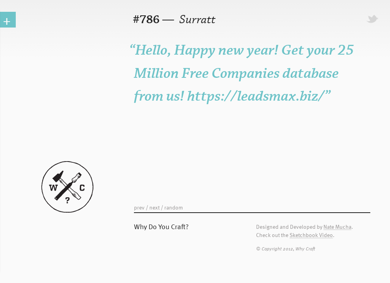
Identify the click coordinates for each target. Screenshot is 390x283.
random (173, 207)
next (154, 207)
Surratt (196, 20)
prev (139, 207)
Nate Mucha (337, 227)
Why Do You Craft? (161, 226)
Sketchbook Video (311, 235)
